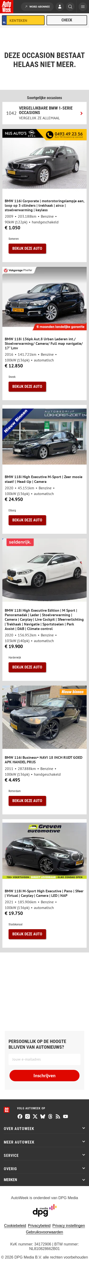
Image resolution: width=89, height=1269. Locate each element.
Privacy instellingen (68, 1226)
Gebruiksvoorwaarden (44, 1232)
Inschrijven (44, 1075)
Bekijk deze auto (27, 248)
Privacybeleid (39, 1226)
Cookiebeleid (15, 1226)
